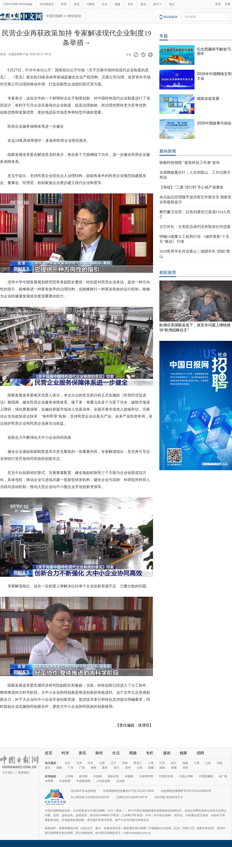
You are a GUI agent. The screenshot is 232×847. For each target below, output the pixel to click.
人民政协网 (103, 781)
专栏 (130, 4)
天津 (79, 763)
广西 (82, 767)
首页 (48, 753)
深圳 (185, 767)
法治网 (120, 781)
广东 (70, 767)
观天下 (157, 4)
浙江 (173, 763)
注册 (227, 4)
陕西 (162, 767)
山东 (208, 763)
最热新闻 (167, 151)
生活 (104, 4)
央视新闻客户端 (18, 54)
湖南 (59, 767)
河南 (219, 763)
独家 (183, 753)
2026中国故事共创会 (214, 123)
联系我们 (24, 772)
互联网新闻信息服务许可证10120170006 (128, 791)
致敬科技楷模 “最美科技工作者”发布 (189, 163)
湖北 (47, 767)
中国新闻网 (83, 781)
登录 (218, 4)
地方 (172, 4)
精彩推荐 (167, 272)
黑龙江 (138, 763)
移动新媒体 (170, 17)
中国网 (97, 776)
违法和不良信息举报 (83, 791)
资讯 (76, 4)
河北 (90, 763)
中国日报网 (54, 16)
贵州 (128, 767)
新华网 (83, 776)
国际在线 (113, 776)
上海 (150, 763)
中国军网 (64, 781)
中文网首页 (47, 4)
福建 (185, 763)
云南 (139, 767)
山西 (102, 763)
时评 (64, 4)
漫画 (166, 753)
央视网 (129, 776)
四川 (116, 767)
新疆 (174, 767)
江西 (196, 763)
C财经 (90, 4)
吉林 (125, 763)
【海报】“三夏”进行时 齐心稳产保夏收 (191, 187)
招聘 (200, 753)
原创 (143, 4)
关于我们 (8, 772)
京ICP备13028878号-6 (168, 797)
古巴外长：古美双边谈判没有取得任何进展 (195, 227)
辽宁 (113, 763)
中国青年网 (146, 776)
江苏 (162, 763)
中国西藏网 (206, 776)
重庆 (105, 767)
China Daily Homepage (18, 4)
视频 (117, 4)
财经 (99, 753)
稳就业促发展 (208, 98)
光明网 (49, 781)
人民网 (69, 776)
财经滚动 (74, 16)
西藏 (151, 767)
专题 (163, 36)
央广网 (223, 776)
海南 (93, 767)
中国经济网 (166, 776)
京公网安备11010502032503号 (90, 797)
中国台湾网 (186, 776)
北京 (67, 763)
